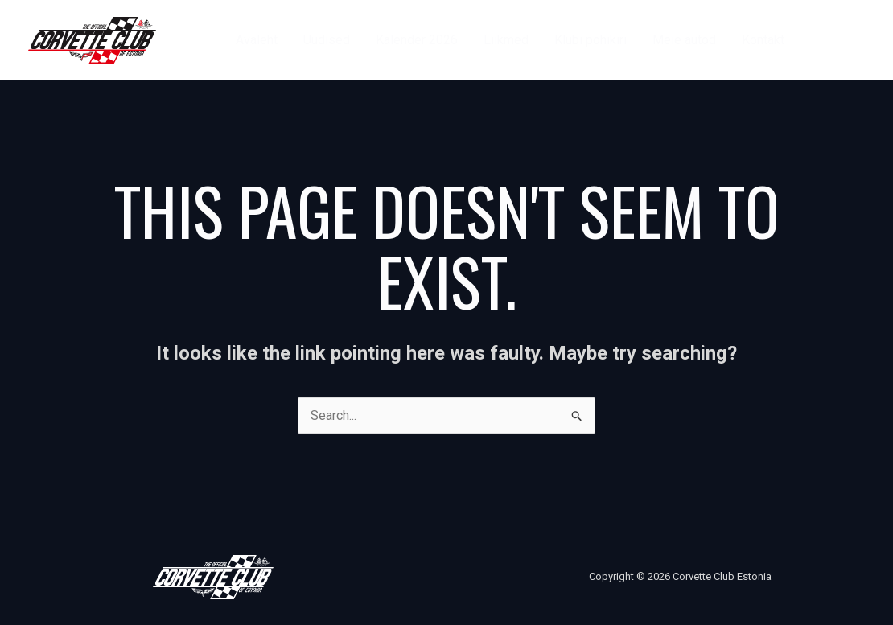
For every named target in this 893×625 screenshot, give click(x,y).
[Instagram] (857, 39)
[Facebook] (821, 39)
